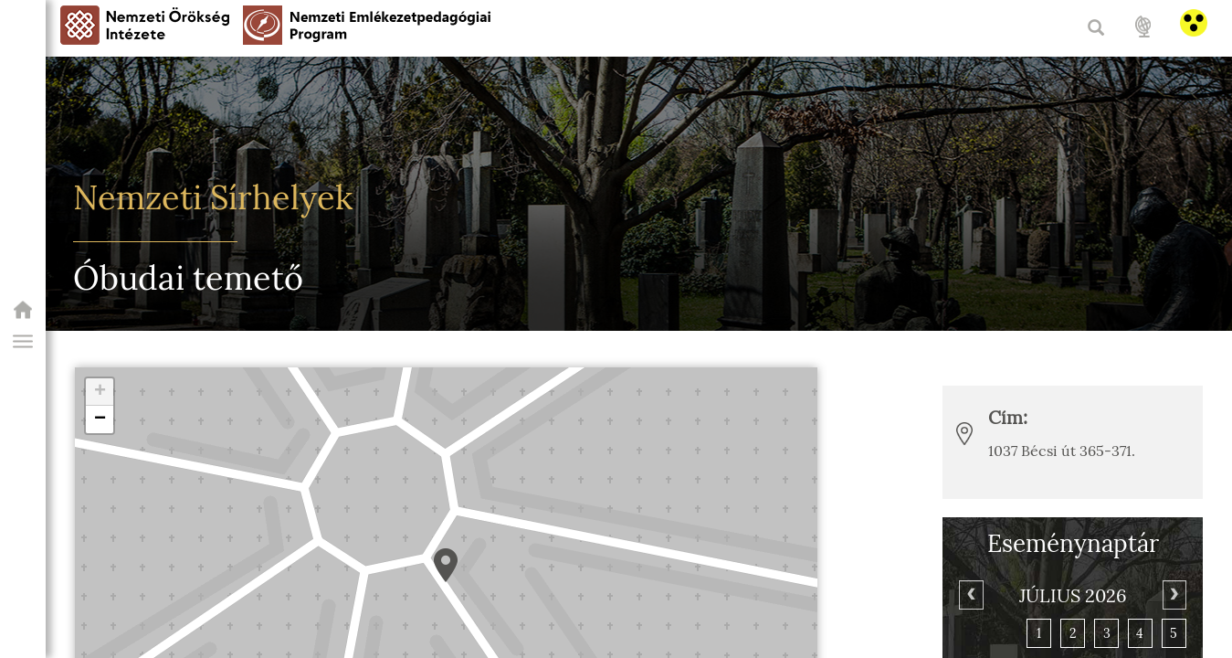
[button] (22, 341)
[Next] (1174, 595)
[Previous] (971, 595)
